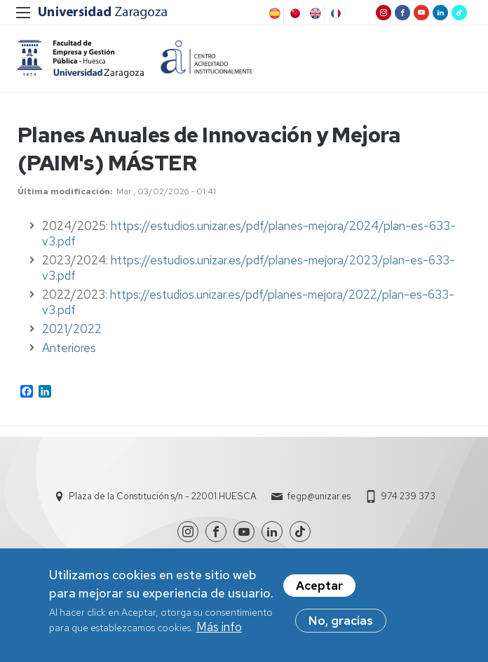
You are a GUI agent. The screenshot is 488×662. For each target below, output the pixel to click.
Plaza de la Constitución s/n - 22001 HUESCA (163, 496)
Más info (219, 630)
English (314, 13)
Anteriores (69, 348)
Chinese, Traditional (294, 13)
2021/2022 (72, 329)
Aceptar (319, 589)
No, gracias (341, 624)
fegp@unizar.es (319, 496)
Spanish (273, 13)
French (334, 13)
